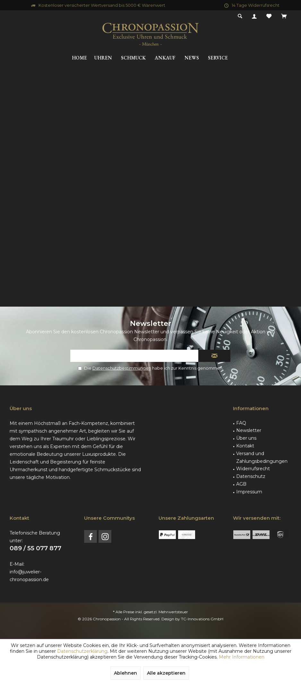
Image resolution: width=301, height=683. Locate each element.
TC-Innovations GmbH (202, 618)
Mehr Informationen (241, 657)
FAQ (241, 423)
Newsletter (248, 430)
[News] (191, 58)
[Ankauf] (165, 58)
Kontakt (245, 446)
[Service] (217, 58)
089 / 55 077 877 (35, 548)
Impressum (249, 492)
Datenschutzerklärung (82, 651)
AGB (241, 484)
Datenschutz (250, 476)
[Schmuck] (133, 58)
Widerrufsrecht (253, 469)
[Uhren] (103, 58)
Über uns (246, 438)
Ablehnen (125, 673)
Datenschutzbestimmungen (121, 368)
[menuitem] (283, 16)
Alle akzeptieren (166, 673)
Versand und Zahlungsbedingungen (262, 457)
